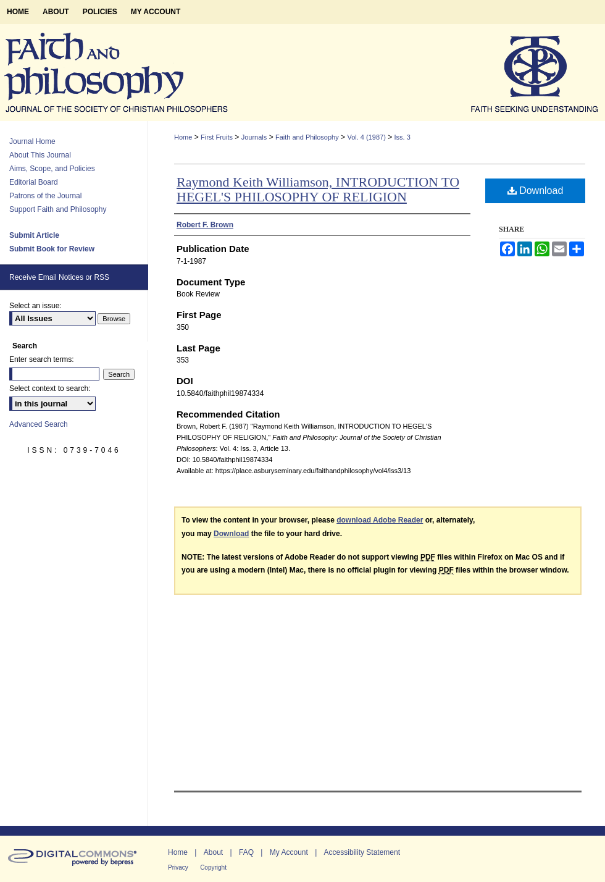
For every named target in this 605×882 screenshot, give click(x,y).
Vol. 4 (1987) (366, 137)
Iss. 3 (402, 137)
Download (535, 190)
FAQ (246, 852)
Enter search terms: (41, 359)
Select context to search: (49, 388)
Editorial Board (33, 182)
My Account (289, 852)
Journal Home (32, 141)
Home (183, 137)
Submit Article (34, 235)
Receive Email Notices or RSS (59, 277)
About (213, 852)
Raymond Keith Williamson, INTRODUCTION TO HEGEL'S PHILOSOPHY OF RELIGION (318, 189)
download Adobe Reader (379, 520)
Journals (254, 137)
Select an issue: (35, 305)
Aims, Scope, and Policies (52, 168)
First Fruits (217, 137)
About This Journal (40, 155)
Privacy (178, 867)
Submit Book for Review (51, 249)
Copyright (213, 867)
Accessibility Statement (362, 852)
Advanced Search (38, 424)
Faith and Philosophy (307, 137)
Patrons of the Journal (45, 195)
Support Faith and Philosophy (57, 209)
